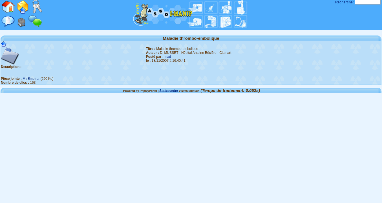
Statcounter (168, 91)
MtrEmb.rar (31, 79)
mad (167, 57)
